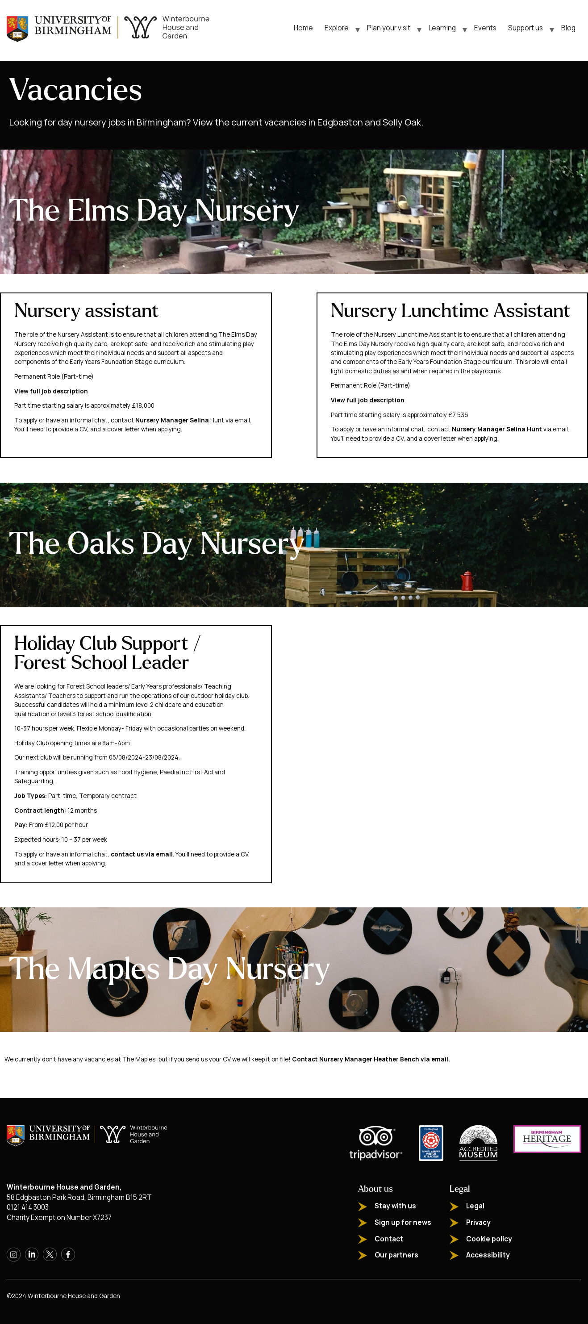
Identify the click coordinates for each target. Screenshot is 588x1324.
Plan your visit (388, 28)
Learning (442, 28)
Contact (389, 1239)
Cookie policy (489, 1239)
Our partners (396, 1255)
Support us (525, 28)
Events (485, 28)
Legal (475, 1206)
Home (303, 28)
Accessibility (488, 1255)
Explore (337, 28)
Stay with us (395, 1206)
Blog (568, 28)
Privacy (478, 1222)
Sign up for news (403, 1222)
